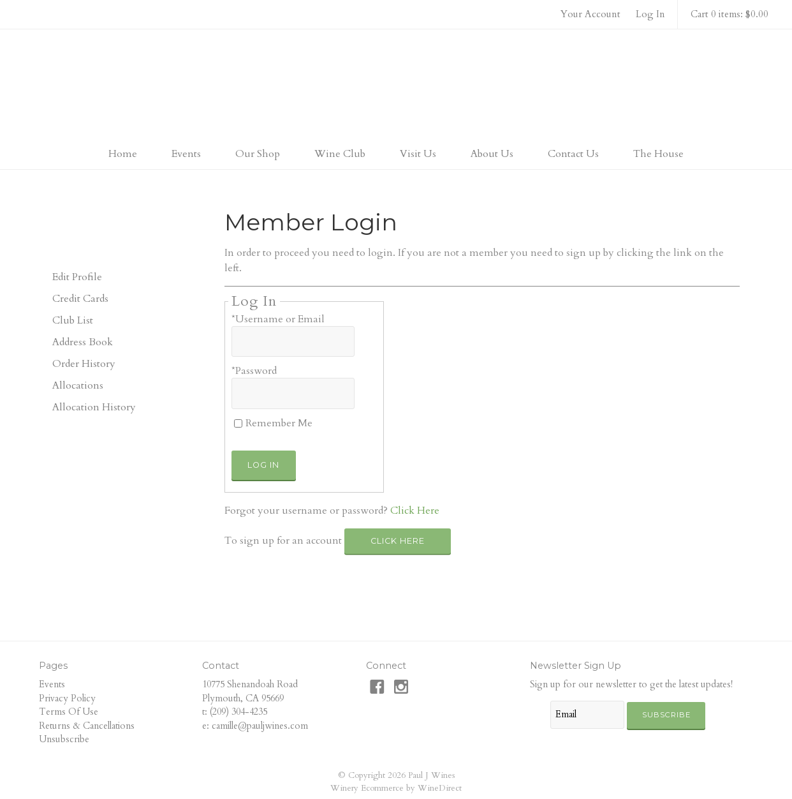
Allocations (77, 385)
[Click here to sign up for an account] (397, 541)
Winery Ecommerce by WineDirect (396, 788)
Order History (83, 364)
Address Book (82, 342)
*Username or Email (278, 319)
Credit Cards (80, 299)
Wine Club (339, 154)
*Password (254, 371)
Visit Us (418, 154)
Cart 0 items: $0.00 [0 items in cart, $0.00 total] (729, 14)
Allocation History (94, 407)
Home (122, 154)
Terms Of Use (68, 712)
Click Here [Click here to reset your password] (414, 511)
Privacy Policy (67, 698)
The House (658, 154)
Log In (650, 14)
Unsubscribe (64, 739)
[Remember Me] (238, 423)
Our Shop (257, 154)
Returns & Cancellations (87, 726)
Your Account (590, 14)
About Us (492, 154)
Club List (72, 320)
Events (186, 154)
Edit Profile (77, 277)
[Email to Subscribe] (587, 715)
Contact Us (573, 154)
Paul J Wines (396, 85)
